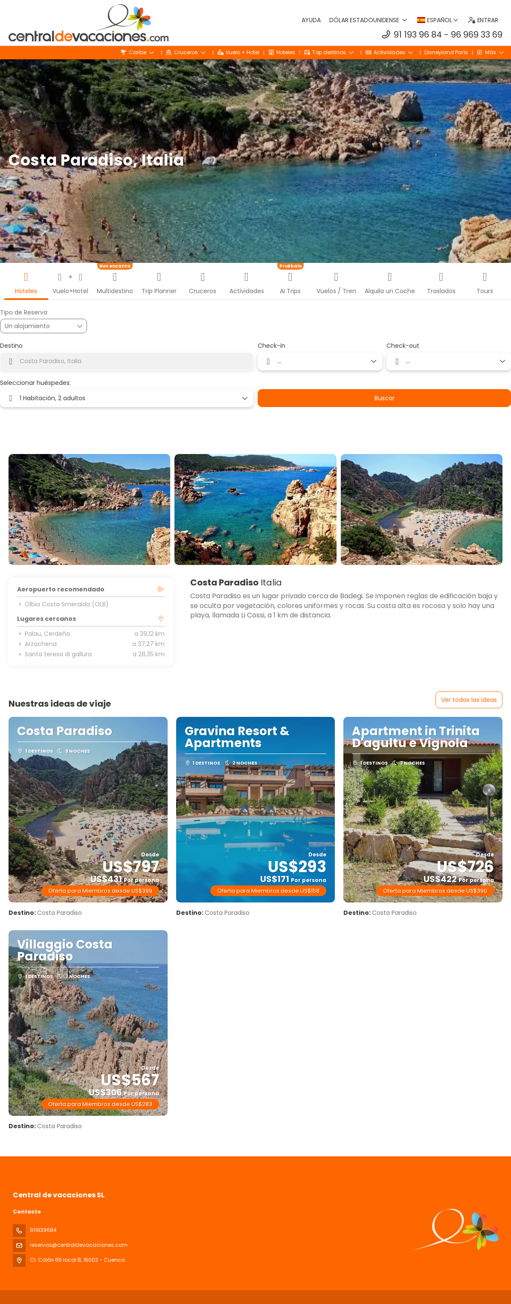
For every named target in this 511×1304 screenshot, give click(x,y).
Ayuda (311, 20)
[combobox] (126, 361)
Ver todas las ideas (469, 700)
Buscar (385, 398)
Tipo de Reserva (23, 313)
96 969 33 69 (476, 35)
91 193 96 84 (418, 35)
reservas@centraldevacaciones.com (79, 1245)
